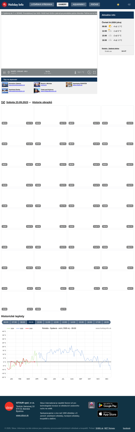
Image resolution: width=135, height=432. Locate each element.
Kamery (63, 4)
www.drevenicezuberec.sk (17, 85)
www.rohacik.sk (77, 85)
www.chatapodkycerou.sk (48, 91)
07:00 (14, 322)
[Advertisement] (116, 75)
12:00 (56, 322)
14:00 (73, 322)
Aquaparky (79, 4)
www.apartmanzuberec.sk (17, 91)
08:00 (22, 322)
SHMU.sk (99, 428)
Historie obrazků (42, 102)
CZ (129, 5)
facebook (126, 428)
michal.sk (44, 85)
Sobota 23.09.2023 (18, 102)
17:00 (98, 322)
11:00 (47, 322)
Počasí (94, 4)
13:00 (64, 322)
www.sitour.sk (22, 415)
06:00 (6, 322)
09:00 (31, 322)
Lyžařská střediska (41, 4)
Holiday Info (10, 3)
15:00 (81, 322)
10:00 (39, 322)
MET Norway (109, 428)
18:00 (106, 322)
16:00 (89, 322)
